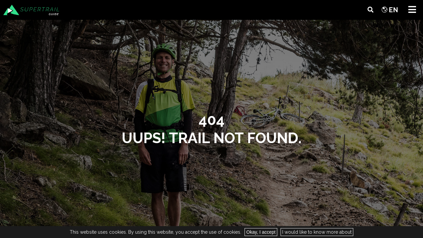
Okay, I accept (260, 232)
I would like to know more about (317, 232)
